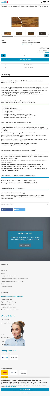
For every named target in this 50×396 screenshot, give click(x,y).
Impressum (4, 270)
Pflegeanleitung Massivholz (8, 304)
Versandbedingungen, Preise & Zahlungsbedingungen (14, 278)
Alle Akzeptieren (25, 389)
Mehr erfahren (25, 245)
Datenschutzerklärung (10, 386)
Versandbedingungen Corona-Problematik (12, 296)
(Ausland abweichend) (27, 44)
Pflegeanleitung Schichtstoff (8, 307)
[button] (7, 209)
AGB (2, 268)
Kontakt (3, 273)
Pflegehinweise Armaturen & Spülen (10, 309)
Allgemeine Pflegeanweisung (8, 302)
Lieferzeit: (4, 42)
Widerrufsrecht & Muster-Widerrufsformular (12, 281)
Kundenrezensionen (7, 204)
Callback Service (5, 284)
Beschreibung (5, 75)
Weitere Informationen (25, 393)
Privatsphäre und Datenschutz (9, 276)
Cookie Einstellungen (6, 286)
